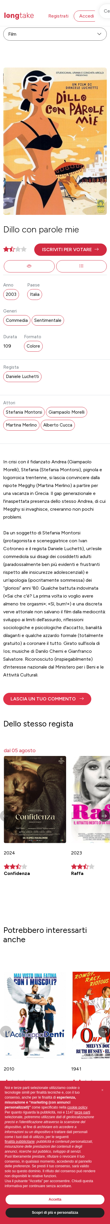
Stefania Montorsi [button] (24, 412)
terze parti (82, 1112)
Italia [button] (34, 294)
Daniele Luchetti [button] (22, 376)
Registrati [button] (58, 16)
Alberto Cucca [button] (57, 425)
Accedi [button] (86, 16)
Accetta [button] (55, 1199)
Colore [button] (33, 346)
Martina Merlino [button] (21, 425)
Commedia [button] (17, 320)
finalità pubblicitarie (20, 1142)
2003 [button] (11, 294)
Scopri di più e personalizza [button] (55, 1213)
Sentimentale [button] (47, 320)
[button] (70, 250)
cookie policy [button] (77, 1107)
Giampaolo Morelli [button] (67, 412)
